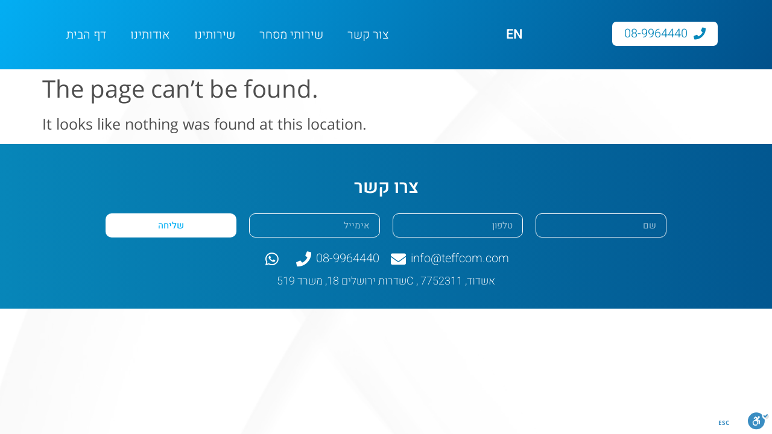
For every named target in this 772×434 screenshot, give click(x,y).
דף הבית (86, 34)
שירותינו (214, 34)
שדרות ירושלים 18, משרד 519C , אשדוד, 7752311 (386, 281)
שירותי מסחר (291, 34)
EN (514, 34)
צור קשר (368, 34)
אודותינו (150, 34)
